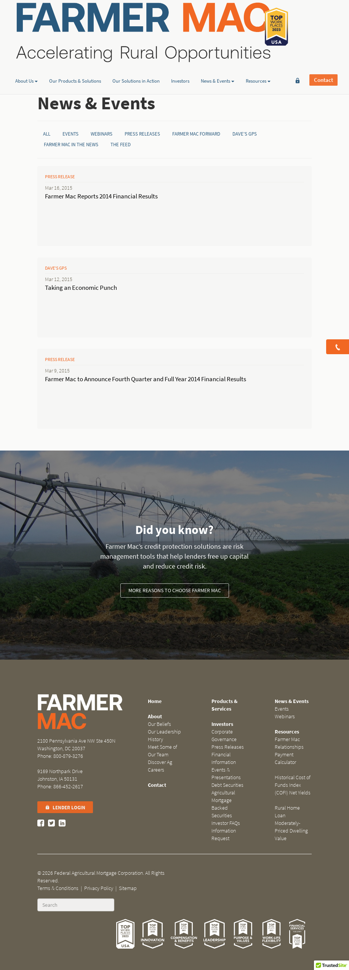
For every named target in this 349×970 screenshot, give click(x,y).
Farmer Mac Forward (196, 134)
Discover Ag (160, 762)
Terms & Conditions (57, 888)
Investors (180, 58)
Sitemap (128, 888)
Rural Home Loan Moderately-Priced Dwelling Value (291, 823)
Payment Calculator (285, 758)
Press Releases (142, 134)
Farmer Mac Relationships (289, 743)
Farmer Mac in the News (71, 144)
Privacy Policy (98, 888)
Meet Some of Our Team (162, 750)
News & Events (217, 58)
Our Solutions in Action (136, 58)
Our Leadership (164, 731)
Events (70, 134)
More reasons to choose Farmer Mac (174, 590)
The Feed (120, 144)
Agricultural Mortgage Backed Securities (223, 804)
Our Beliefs (159, 724)
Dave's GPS (244, 134)
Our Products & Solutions (75, 58)
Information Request (223, 834)
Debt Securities (227, 785)
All (46, 134)
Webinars (101, 134)
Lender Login (65, 807)
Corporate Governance (224, 735)
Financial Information (223, 758)
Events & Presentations (226, 773)
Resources (258, 58)
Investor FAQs (225, 823)
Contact (323, 26)
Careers (156, 769)
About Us (26, 58)
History (155, 739)
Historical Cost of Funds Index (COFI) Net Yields (293, 785)
